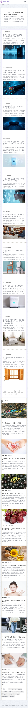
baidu (9, 420)
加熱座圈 (12, 696)
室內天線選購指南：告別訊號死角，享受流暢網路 (13, 107)
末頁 (5, 394)
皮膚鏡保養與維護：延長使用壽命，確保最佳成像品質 (13, 179)
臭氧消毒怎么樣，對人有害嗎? (13, 286)
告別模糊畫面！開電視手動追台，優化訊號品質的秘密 (12, 35)
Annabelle (10, 455)
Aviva (4, 316)
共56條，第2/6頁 (12, 394)
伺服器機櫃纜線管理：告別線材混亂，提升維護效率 (13, 71)
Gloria (4, 282)
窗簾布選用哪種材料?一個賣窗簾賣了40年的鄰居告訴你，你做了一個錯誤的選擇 (14, 321)
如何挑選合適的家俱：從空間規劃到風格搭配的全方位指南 (13, 215)
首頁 (3, 4)
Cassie (9, 490)
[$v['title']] (14, 52)
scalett (4, 247)
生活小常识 (20, 691)
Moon (4, 138)
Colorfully (5, 67)
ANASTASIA (10, 525)
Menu (24, 1)
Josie (4, 211)
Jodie (9, 634)
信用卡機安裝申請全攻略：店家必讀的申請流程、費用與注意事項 (13, 143)
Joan (9, 597)
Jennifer (4, 175)
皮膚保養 (11, 694)
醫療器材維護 (5, 696)
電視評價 (14, 689)
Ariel (4, 31)
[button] (2, 17)
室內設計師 (4, 694)
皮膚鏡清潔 (17, 694)
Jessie (4, 354)
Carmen (9, 562)
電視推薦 (20, 689)
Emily (4, 103)
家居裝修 (14, 691)
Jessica (9, 669)
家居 (10, 691)
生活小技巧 (4, 691)
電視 (9, 689)
